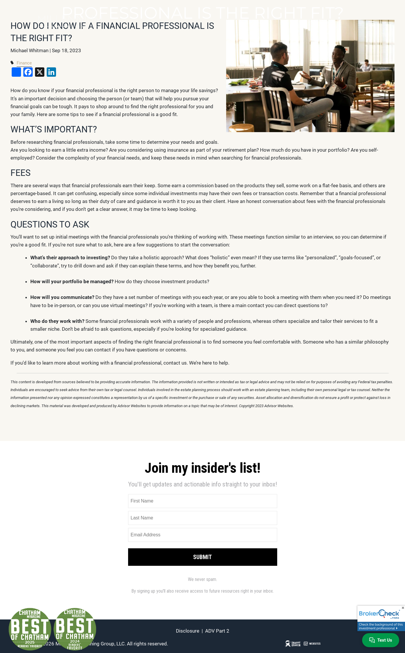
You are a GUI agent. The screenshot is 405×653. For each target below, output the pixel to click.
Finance (24, 63)
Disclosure (187, 631)
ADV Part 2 (217, 631)
